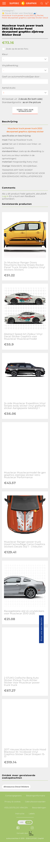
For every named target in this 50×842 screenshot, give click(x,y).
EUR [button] (28, 822)
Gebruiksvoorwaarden (35, 801)
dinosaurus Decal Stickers (16, 787)
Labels (32, 813)
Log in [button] (5, 196)
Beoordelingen (39, 807)
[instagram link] (32, 828)
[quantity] (25, 92)
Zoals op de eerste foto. (15, 48)
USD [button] (21, 822)
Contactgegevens (13, 795)
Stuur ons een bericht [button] (41, 629)
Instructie (19, 813)
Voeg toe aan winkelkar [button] (25, 110)
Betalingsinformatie (35, 795)
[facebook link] (18, 828)
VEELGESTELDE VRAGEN (16, 807)
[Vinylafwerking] (25, 70)
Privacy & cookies (13, 801)
